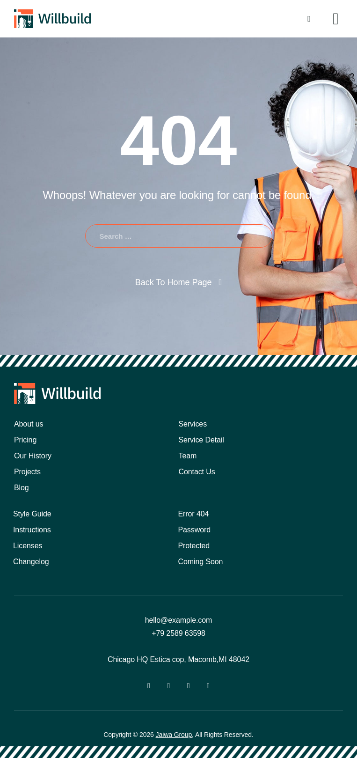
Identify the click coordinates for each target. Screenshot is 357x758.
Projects (27, 472)
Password (194, 530)
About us (28, 424)
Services (193, 424)
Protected (194, 546)
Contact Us (197, 472)
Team (188, 456)
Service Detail (201, 440)
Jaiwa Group (174, 734)
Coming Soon (200, 562)
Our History (32, 456)
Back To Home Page (173, 282)
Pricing (25, 440)
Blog (21, 488)
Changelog (31, 562)
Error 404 (193, 514)
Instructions (32, 530)
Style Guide (32, 514)
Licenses (27, 546)
